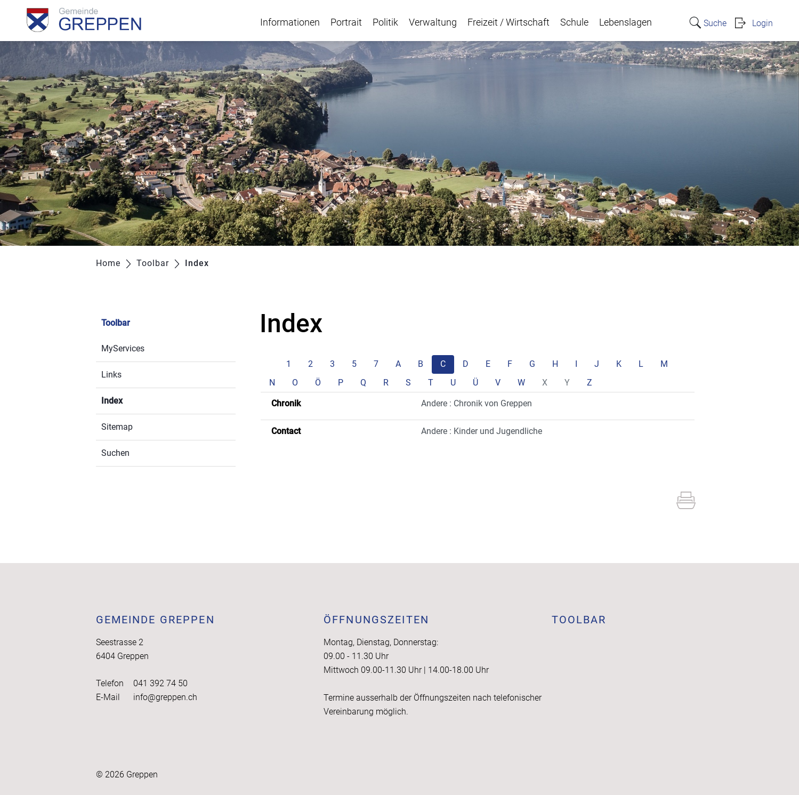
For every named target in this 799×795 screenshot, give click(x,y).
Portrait (346, 22)
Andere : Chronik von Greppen (476, 403)
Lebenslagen (625, 22)
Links (111, 375)
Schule (574, 22)
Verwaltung (433, 22)
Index (137, 400)
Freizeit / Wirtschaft (508, 22)
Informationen (290, 22)
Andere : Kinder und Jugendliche (481, 431)
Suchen (115, 453)
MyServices (122, 348)
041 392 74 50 (160, 683)
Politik (385, 22)
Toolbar (115, 323)
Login (762, 23)
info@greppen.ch (165, 697)
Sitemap (117, 427)
